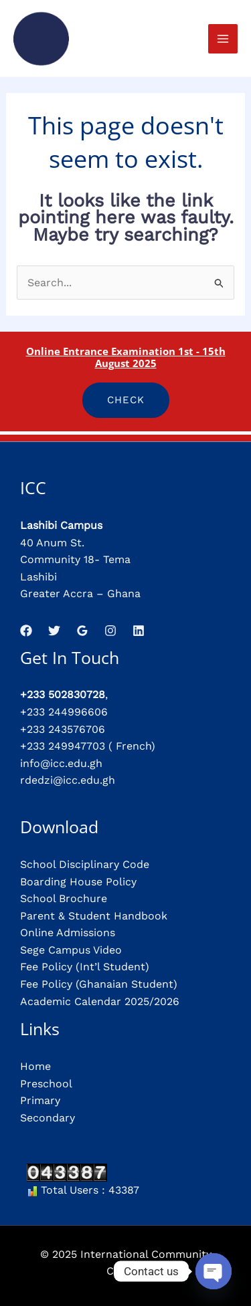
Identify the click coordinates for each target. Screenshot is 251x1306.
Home (35, 1066)
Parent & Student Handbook (93, 915)
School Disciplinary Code (84, 864)
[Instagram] (110, 631)
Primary (40, 1100)
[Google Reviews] (82, 631)
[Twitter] (54, 631)
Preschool (46, 1083)
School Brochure (63, 898)
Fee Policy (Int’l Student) (84, 966)
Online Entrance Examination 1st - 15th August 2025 (126, 357)
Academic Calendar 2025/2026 (99, 1001)
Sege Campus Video (71, 950)
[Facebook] (26, 631)
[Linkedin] (139, 631)
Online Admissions (67, 932)
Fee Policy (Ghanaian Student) (98, 984)
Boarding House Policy (78, 881)
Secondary (47, 1117)
